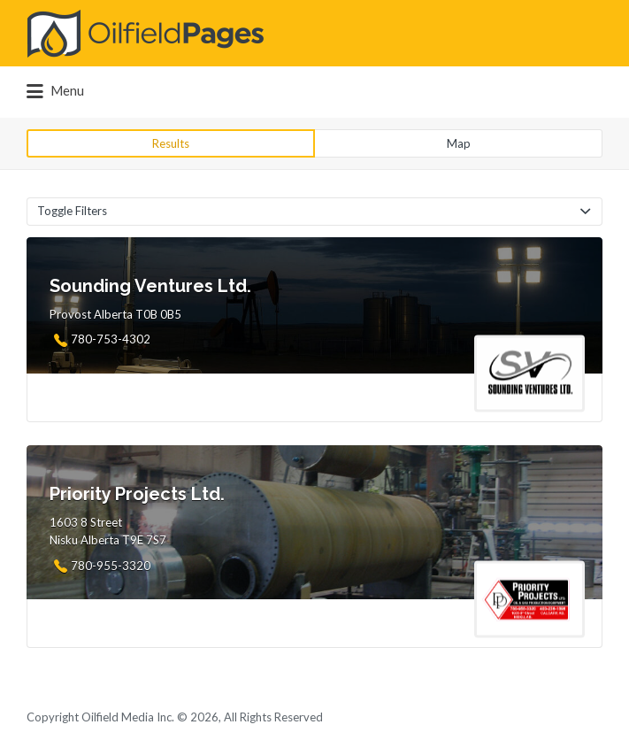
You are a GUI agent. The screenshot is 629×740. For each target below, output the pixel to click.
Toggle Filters (72, 211)
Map (459, 143)
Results (170, 143)
